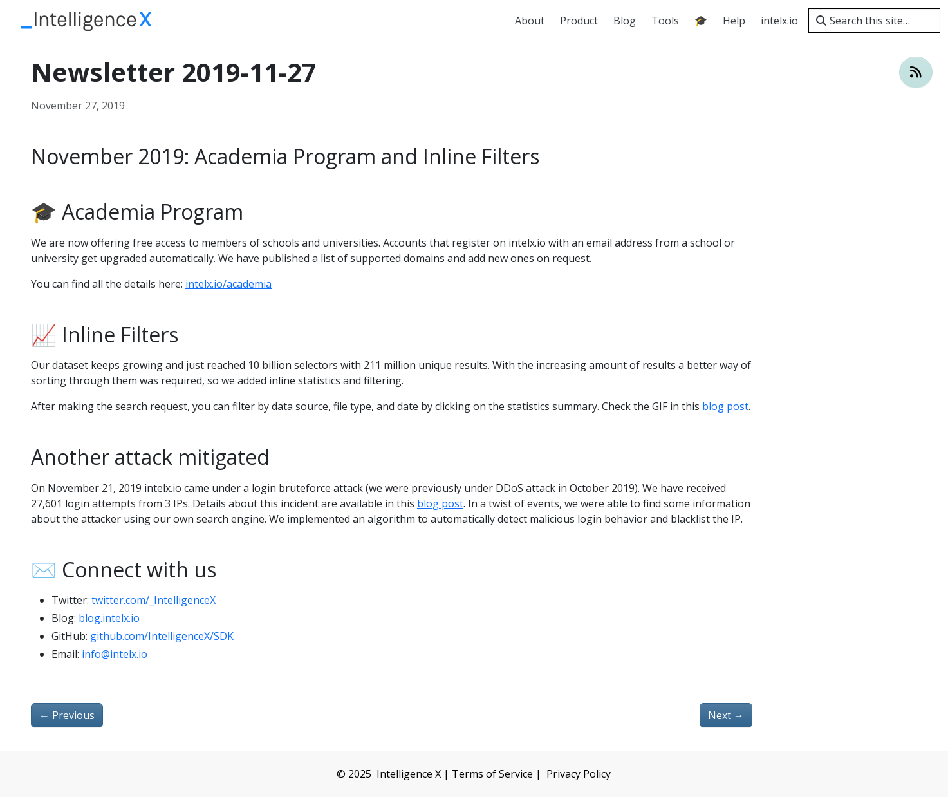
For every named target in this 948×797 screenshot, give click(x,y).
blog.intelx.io (109, 618)
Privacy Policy (578, 774)
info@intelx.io (114, 654)
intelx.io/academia (228, 284)
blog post (725, 406)
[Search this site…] (874, 20)
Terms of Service (492, 774)
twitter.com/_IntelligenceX (153, 600)
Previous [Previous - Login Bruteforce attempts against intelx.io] (67, 715)
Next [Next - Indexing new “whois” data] (726, 715)
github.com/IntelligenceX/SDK (162, 636)
